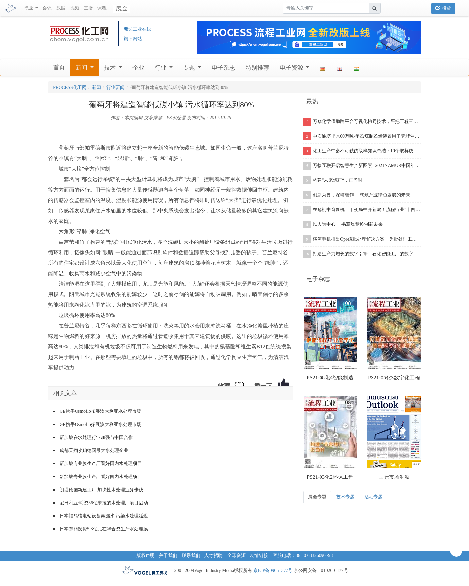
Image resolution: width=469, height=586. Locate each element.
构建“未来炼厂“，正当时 (332, 180)
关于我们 (168, 555)
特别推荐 (257, 67)
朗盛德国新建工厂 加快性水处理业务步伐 (101, 489)
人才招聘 (213, 555)
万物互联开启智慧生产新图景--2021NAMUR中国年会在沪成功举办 (362, 166)
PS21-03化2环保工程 (330, 477)
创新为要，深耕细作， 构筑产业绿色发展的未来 (356, 195)
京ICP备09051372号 (273, 570)
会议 (47, 8)
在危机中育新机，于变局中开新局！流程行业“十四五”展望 (362, 210)
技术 (110, 67)
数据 (60, 8)
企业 (138, 67)
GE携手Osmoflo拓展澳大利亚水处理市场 (100, 411)
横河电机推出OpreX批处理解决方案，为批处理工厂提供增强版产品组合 (362, 239)
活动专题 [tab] (373, 496)
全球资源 (236, 555)
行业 (161, 67)
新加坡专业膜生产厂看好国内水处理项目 (101, 463)
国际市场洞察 (394, 477)
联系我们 (191, 555)
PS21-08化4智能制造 (330, 377)
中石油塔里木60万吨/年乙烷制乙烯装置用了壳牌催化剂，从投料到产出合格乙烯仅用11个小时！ (362, 136)
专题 (190, 67)
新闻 (82, 67)
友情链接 (259, 555)
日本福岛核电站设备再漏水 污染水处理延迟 (104, 515)
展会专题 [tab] (317, 496)
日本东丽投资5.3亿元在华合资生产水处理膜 (104, 529)
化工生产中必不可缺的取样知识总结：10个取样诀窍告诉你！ (362, 151)
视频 (74, 8)
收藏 (224, 386)
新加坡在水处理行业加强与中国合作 (96, 437)
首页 (59, 67)
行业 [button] (29, 8)
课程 (102, 8)
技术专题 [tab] (345, 496)
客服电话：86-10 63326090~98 (303, 555)
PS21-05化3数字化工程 (394, 377)
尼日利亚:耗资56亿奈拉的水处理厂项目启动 (104, 502)
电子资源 (292, 67)
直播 (88, 8)
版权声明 (145, 555)
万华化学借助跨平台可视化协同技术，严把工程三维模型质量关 (362, 122)
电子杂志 (223, 67)
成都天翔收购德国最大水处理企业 (94, 450)
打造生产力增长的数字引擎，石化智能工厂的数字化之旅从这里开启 (362, 254)
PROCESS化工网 (70, 87)
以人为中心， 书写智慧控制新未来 (343, 224)
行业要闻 (115, 87)
